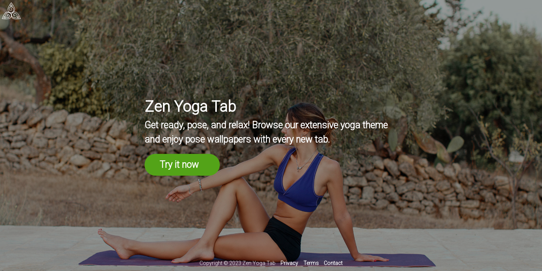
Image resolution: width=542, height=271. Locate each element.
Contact (333, 263)
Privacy (289, 263)
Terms (311, 263)
